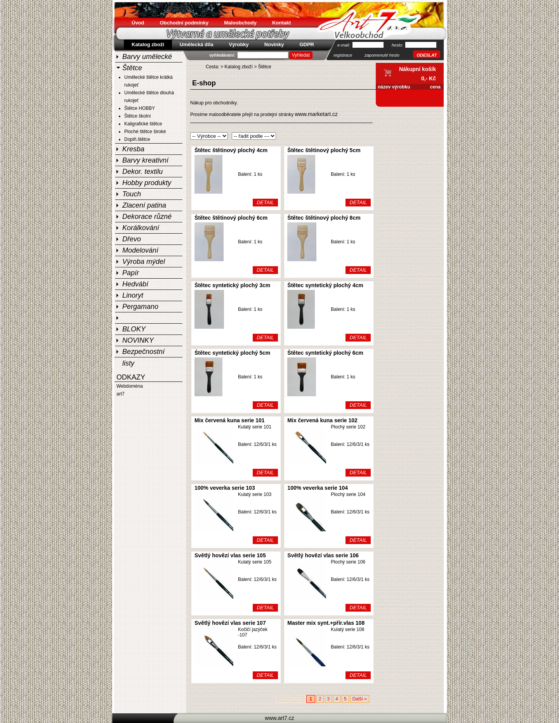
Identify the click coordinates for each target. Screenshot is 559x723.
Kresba (133, 149)
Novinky (274, 44)
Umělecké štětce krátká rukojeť (148, 81)
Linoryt (132, 295)
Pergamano (140, 306)
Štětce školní (137, 116)
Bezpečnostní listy (143, 352)
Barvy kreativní (145, 160)
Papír (130, 273)
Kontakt (281, 23)
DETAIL (265, 202)
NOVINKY (138, 340)
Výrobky (239, 44)
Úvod (138, 23)
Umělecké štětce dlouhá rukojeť (149, 96)
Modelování (140, 250)
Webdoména (129, 386)
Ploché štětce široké (145, 131)
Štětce (132, 68)
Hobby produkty (146, 183)
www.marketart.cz (316, 114)
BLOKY (134, 329)
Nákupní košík (417, 69)
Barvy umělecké (147, 57)
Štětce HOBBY (139, 108)
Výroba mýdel (143, 261)
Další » (359, 699)
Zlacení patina (144, 205)
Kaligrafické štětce (143, 124)
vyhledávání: (222, 55)
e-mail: (344, 45)
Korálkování (140, 228)
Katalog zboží (238, 66)
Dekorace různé (147, 216)
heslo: (398, 45)
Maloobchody (240, 23)
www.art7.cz (279, 718)
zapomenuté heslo (382, 55)
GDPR (306, 44)
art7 (120, 394)
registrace (342, 55)
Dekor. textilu (142, 171)
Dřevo (131, 239)
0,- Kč (428, 78)
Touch (131, 194)
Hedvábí (135, 284)
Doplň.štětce (137, 139)
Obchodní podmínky (184, 23)
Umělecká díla (197, 44)
